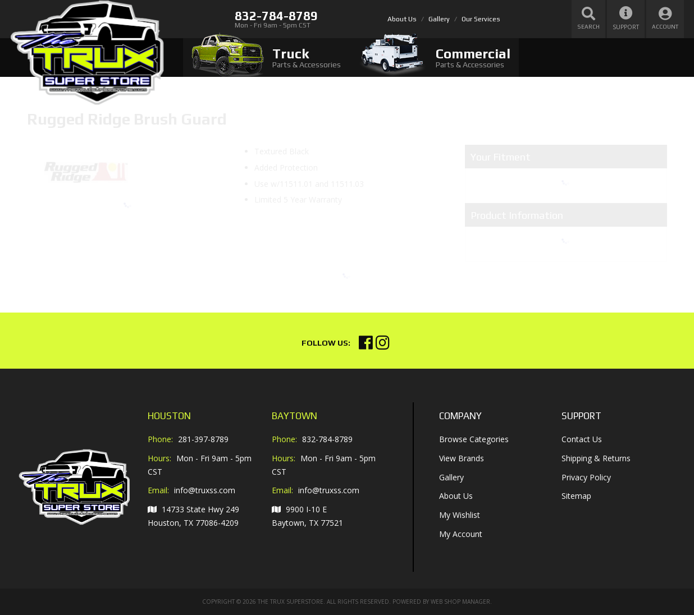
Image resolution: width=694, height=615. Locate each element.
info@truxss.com (204, 490)
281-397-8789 (203, 439)
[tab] (266, 57)
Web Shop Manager (460, 601)
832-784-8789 (327, 439)
